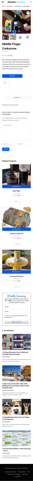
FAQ (28, 472)
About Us (25, 474)
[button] (28, 12)
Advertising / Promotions (14, 474)
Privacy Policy (21, 472)
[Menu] (3, 2)
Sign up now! (17, 322)
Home (3, 6)
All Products (10, 6)
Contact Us (17, 476)
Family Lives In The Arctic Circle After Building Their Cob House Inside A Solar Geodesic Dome (15, 386)
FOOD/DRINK (18, 6)
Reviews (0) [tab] (17, 97)
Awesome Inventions (10, 472)
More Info (12, 76)
